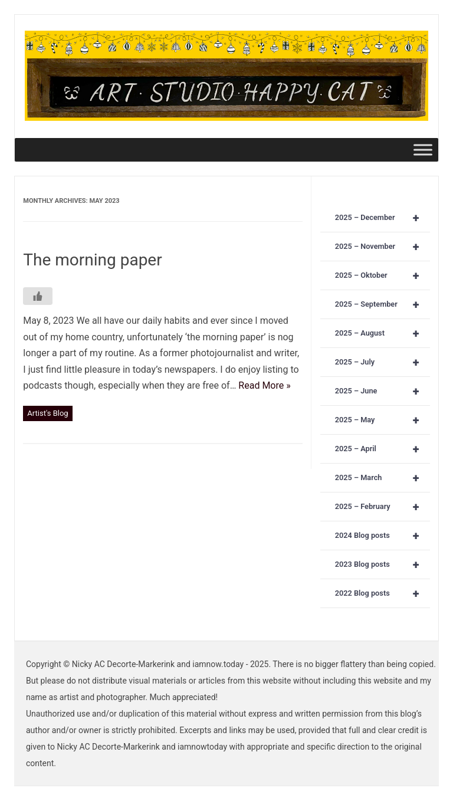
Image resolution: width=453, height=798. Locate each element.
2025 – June (382, 391)
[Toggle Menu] (422, 149)
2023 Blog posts (382, 564)
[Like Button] (37, 296)
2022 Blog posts (382, 593)
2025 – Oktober (382, 275)
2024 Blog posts (382, 535)
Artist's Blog (47, 413)
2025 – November (382, 246)
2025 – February (382, 506)
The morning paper (92, 260)
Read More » (264, 385)
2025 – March (382, 478)
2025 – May (382, 420)
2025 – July (382, 362)
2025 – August (382, 333)
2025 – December (382, 217)
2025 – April (382, 449)
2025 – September (382, 304)
